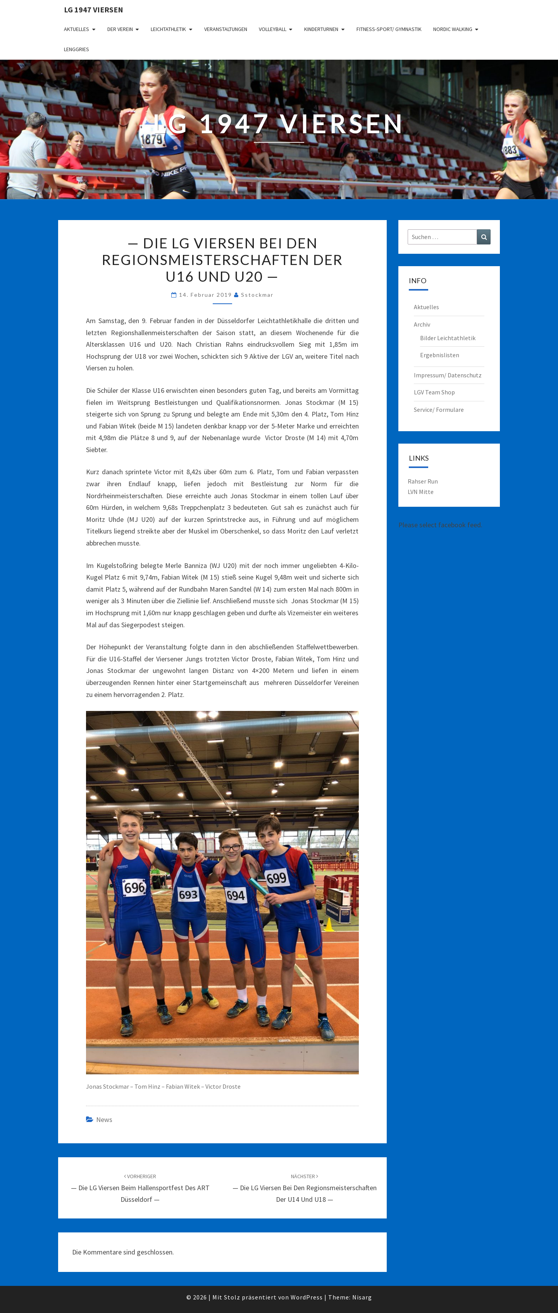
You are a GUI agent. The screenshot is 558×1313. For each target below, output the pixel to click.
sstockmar (257, 294)
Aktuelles (76, 29)
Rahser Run (423, 481)
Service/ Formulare (439, 409)
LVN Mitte (421, 492)
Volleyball (272, 29)
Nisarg (362, 1297)
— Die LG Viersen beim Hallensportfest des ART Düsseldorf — (140, 1188)
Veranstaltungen (225, 29)
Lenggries (76, 49)
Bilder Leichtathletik (447, 338)
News (104, 1119)
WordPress (307, 1297)
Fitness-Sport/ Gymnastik (389, 29)
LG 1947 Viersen (93, 9)
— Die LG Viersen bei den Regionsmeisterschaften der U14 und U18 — (304, 1188)
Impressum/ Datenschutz (448, 375)
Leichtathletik (168, 29)
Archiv (422, 324)
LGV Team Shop (434, 392)
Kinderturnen (321, 29)
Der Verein (120, 29)
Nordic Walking (452, 29)
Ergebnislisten (439, 355)
